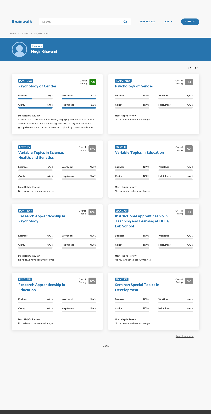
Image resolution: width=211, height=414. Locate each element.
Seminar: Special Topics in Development (137, 287)
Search (24, 33)
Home (13, 33)
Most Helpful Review (29, 115)
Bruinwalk (22, 21)
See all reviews (185, 336)
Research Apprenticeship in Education (41, 287)
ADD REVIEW (147, 22)
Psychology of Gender (37, 86)
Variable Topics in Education (139, 153)
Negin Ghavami (41, 33)
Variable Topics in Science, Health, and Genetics (41, 155)
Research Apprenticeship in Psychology (41, 219)
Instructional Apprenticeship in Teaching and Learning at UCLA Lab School (142, 221)
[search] (81, 21)
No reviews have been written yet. (133, 119)
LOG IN (168, 22)
